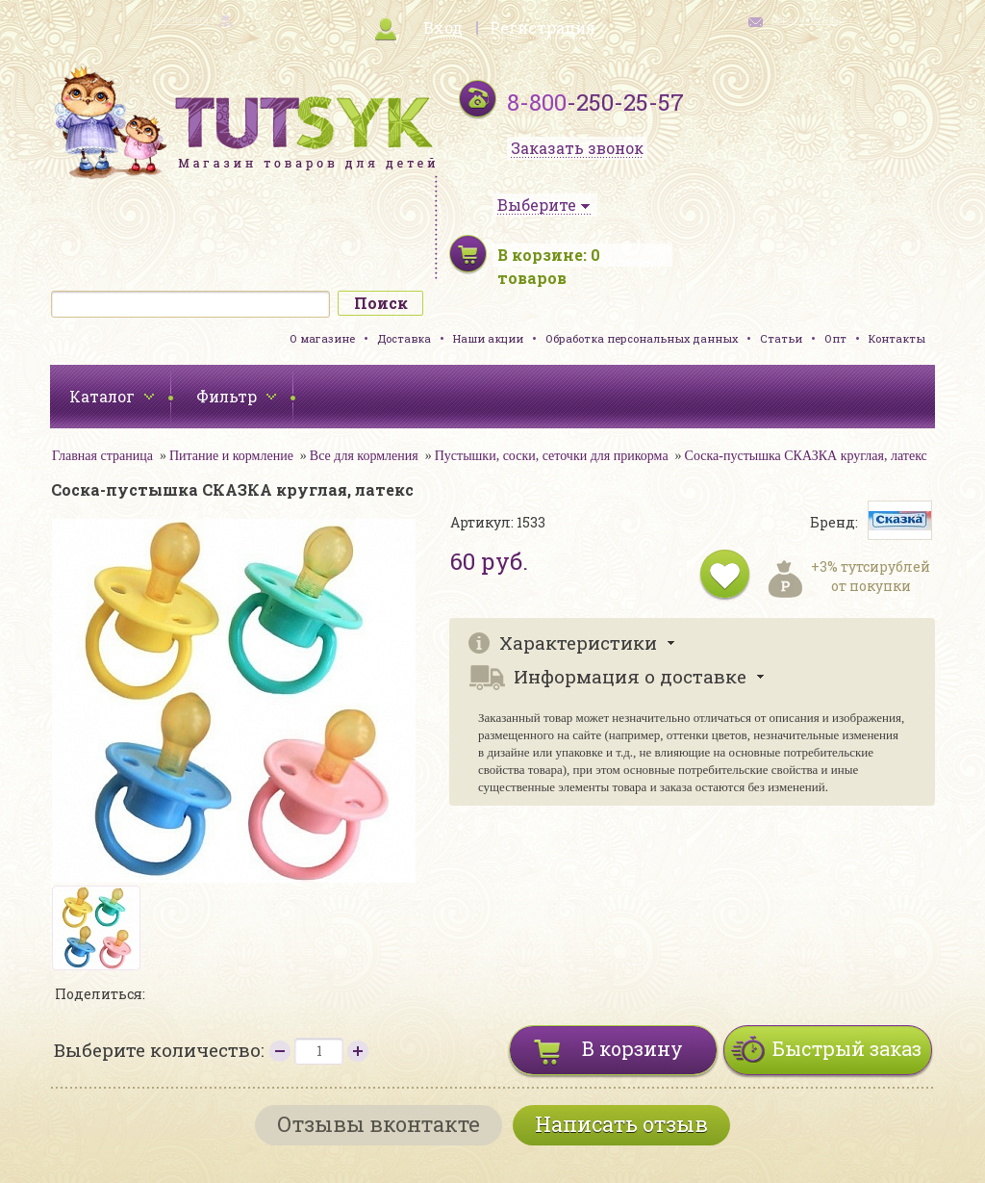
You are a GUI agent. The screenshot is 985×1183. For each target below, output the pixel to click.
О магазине (322, 338)
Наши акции (488, 338)
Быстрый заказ (847, 1048)
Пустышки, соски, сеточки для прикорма (552, 456)
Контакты (897, 338)
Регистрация (542, 27)
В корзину (632, 1048)
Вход (443, 27)
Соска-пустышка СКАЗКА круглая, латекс (806, 456)
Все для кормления (364, 456)
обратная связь (808, 19)
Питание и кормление (231, 456)
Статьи (781, 338)
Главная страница (102, 456)
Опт (835, 338)
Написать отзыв (621, 1124)
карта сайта (181, 19)
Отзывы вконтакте (378, 1124)
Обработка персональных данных (641, 338)
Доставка (404, 338)
